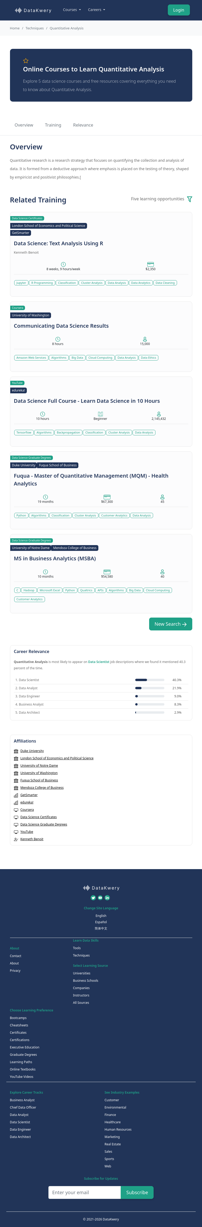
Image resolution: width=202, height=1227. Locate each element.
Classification (67, 283)
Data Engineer (20, 1129)
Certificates (18, 1032)
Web (108, 1166)
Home (15, 28)
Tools (77, 948)
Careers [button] (95, 9)
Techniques (35, 28)
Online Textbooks (23, 1069)
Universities (81, 973)
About (14, 963)
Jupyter (21, 283)
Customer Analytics (114, 515)
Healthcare (113, 1122)
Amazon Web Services (31, 357)
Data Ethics (148, 357)
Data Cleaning (165, 283)
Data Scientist (98, 662)
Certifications (19, 1040)
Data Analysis (117, 283)
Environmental (115, 1107)
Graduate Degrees (23, 1054)
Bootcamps (18, 1018)
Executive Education (24, 1047)
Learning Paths (21, 1062)
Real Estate (113, 1144)
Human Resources (118, 1129)
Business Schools (85, 980)
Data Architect (20, 1137)
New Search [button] (171, 624)
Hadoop (28, 590)
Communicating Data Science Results (61, 325)
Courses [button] (70, 9)
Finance (110, 1115)
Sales (108, 1151)
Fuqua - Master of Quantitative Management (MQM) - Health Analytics (91, 479)
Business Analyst (22, 1100)
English (101, 915)
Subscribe (137, 1192)
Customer (112, 1100)
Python (21, 515)
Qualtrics (86, 590)
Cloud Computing (100, 357)
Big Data (77, 357)
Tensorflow (24, 432)
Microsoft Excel (50, 590)
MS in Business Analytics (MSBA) (55, 558)
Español (101, 922)
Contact (15, 956)
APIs (101, 590)
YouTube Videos (21, 1076)
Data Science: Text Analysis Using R (58, 243)
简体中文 (101, 928)
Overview (24, 125)
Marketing (112, 1137)
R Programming (42, 283)
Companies (81, 988)
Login (178, 10)
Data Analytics (140, 283)
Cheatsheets (19, 1025)
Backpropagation (68, 432)
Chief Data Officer (23, 1107)
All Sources (81, 1002)
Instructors (81, 995)
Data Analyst (19, 1115)
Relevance (83, 125)
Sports (109, 1159)
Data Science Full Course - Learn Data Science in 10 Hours (87, 400)
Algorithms (58, 357)
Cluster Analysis (91, 283)
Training (53, 125)
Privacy (15, 970)
